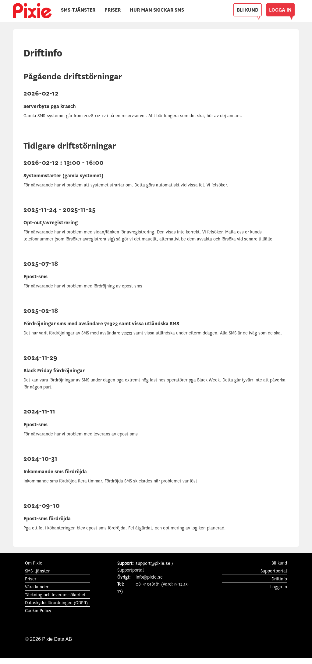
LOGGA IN (280, 10)
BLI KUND (247, 10)
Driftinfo (279, 579)
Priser (30, 579)
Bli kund (279, 563)
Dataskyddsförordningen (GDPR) (56, 603)
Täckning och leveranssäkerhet (55, 595)
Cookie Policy (38, 611)
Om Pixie (33, 563)
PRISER (113, 10)
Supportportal (274, 571)
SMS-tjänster (37, 571)
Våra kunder (36, 587)
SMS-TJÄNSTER (78, 10)
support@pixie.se (153, 563)
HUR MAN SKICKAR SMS (157, 10)
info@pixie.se (149, 577)
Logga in (278, 587)
